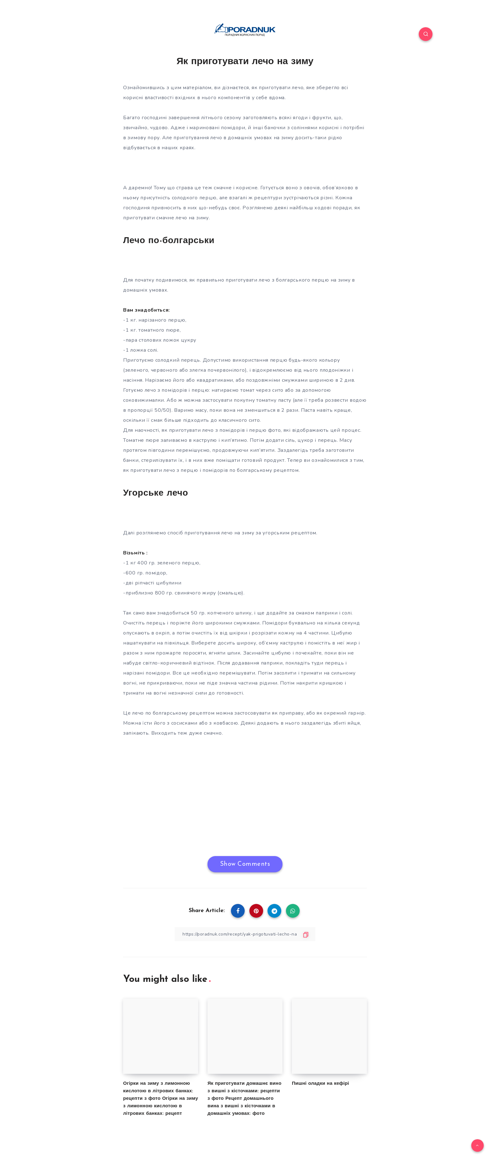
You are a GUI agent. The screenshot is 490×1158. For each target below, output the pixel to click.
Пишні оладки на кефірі (320, 1083)
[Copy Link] (245, 934)
